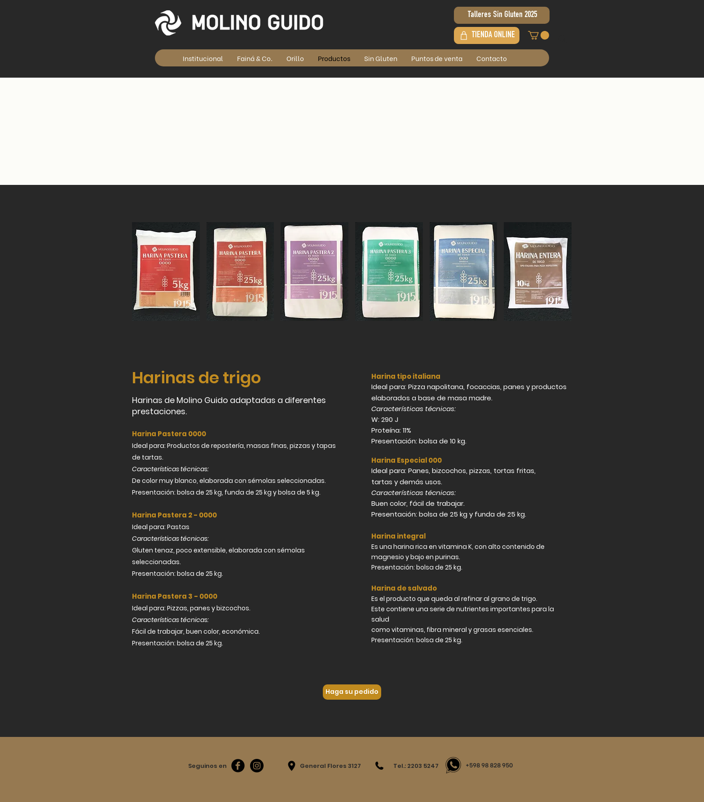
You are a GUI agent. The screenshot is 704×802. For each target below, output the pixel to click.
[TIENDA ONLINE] (486, 35)
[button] (538, 35)
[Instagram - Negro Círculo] (257, 765)
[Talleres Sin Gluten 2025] (502, 15)
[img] (166, 271)
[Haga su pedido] (352, 692)
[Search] (562, 39)
